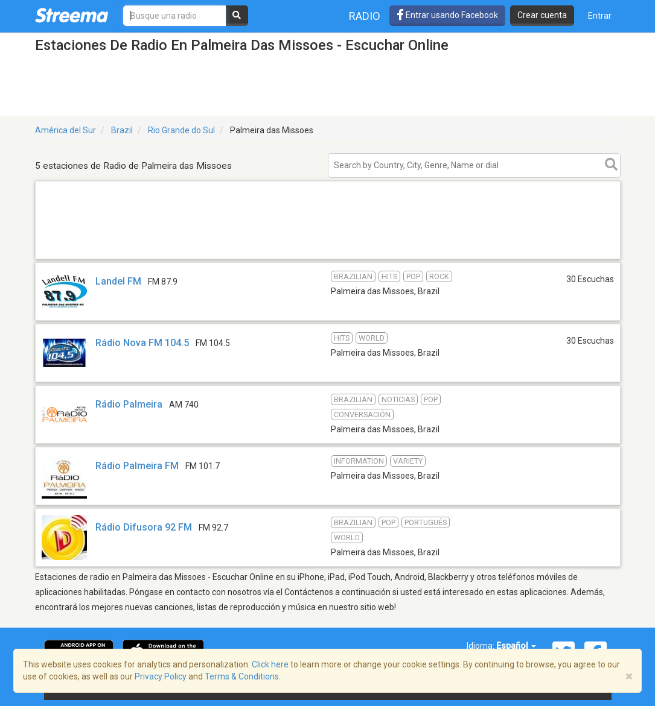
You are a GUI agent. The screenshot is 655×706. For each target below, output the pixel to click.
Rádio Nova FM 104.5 (142, 342)
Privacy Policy (161, 676)
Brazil (122, 130)
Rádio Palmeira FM (137, 465)
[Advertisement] (328, 258)
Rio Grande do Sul (181, 130)
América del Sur (65, 130)
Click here (270, 664)
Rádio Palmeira (128, 404)
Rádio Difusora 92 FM (143, 527)
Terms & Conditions (242, 676)
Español (516, 646)
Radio (364, 16)
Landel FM (118, 281)
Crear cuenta (542, 15)
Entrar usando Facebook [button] (447, 15)
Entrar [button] (600, 15)
